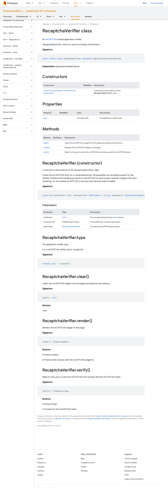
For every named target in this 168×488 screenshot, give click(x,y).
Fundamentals (22, 16)
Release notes (130, 471)
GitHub (40, 475)
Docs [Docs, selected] (75, 3)
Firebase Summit (87, 462)
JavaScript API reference (41, 11)
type (45, 118)
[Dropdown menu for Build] (33, 3)
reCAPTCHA (51, 39)
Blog (145, 3)
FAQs (126, 475)
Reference (94, 24)
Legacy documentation (133, 479)
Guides (40, 458)
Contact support (131, 458)
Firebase (45, 24)
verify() (46, 152)
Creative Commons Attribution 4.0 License (110, 416)
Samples (88, 16)
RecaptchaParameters (71, 226)
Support (89, 3)
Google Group (130, 467)
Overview (7, 16)
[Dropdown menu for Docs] (81, 3)
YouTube (84, 471)
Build (28, 3)
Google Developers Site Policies (98, 419)
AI (37, 16)
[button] (15, 20)
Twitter (83, 467)
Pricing (66, 3)
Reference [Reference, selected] (75, 16)
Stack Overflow (130, 462)
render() (46, 147)
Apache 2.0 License (62, 419)
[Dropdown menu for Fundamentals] (31, 16)
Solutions (54, 3)
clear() (46, 143)
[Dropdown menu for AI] (41, 16)
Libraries (40, 471)
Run (40, 3)
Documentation (12, 11)
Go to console (157, 3)
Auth (64, 217)
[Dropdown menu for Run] (45, 3)
